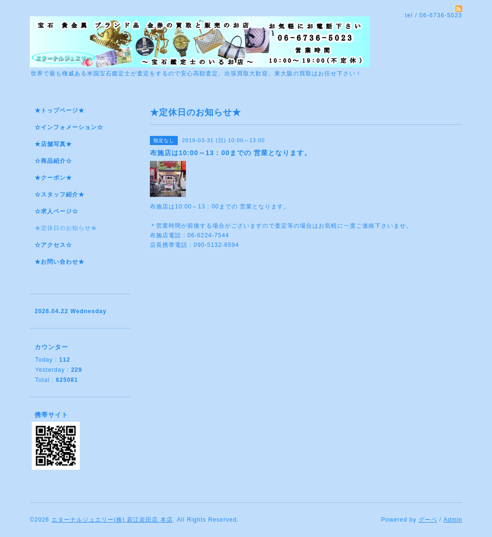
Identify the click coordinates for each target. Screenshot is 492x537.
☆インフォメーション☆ (69, 127)
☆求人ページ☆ (56, 211)
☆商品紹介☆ (53, 161)
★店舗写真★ (53, 144)
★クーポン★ (53, 177)
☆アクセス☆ (53, 245)
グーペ (427, 519)
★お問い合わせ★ (60, 261)
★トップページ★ (60, 110)
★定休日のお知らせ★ (66, 228)
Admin (452, 519)
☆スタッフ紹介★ (60, 194)
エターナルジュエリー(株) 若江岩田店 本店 (112, 519)
